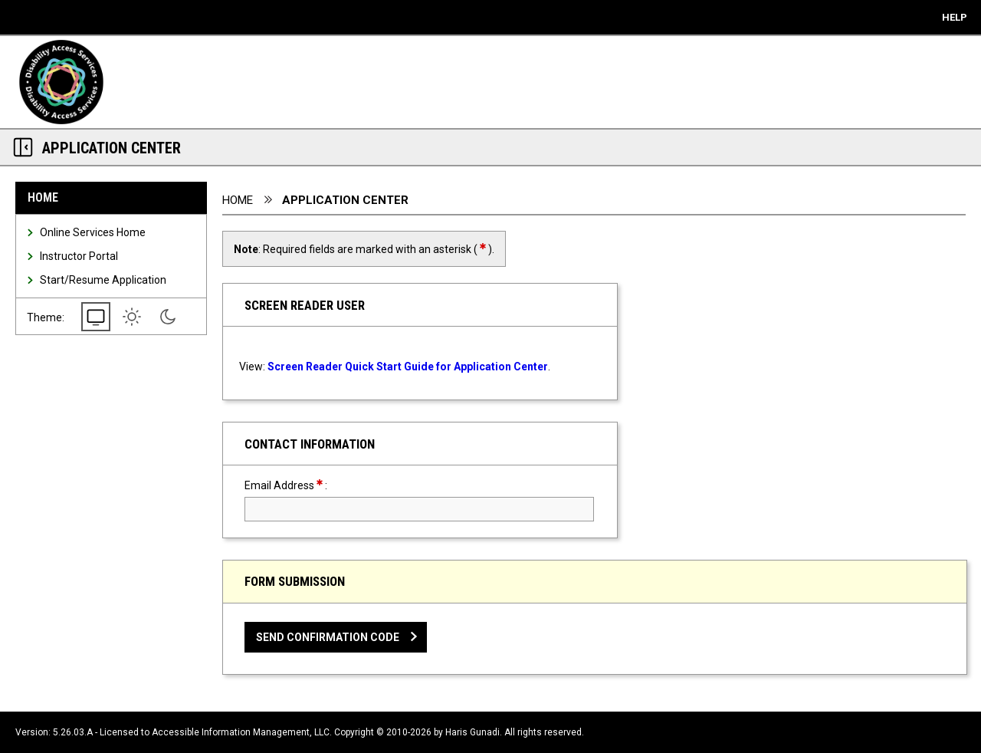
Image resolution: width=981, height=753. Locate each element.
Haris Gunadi (472, 732)
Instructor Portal (79, 256)
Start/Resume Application (103, 280)
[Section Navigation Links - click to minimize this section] (23, 147)
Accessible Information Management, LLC (241, 732)
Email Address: (313, 485)
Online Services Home (93, 232)
